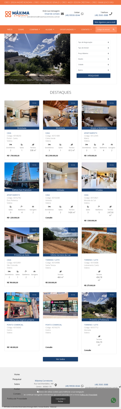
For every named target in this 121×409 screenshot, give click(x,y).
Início (10, 29)
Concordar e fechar (60, 400)
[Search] (106, 29)
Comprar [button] (34, 29)
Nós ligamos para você (105, 22)
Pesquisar (93, 75)
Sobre (21, 29)
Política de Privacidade (88, 395)
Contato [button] (85, 29)
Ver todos (60, 359)
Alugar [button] (49, 29)
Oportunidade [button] (67, 29)
